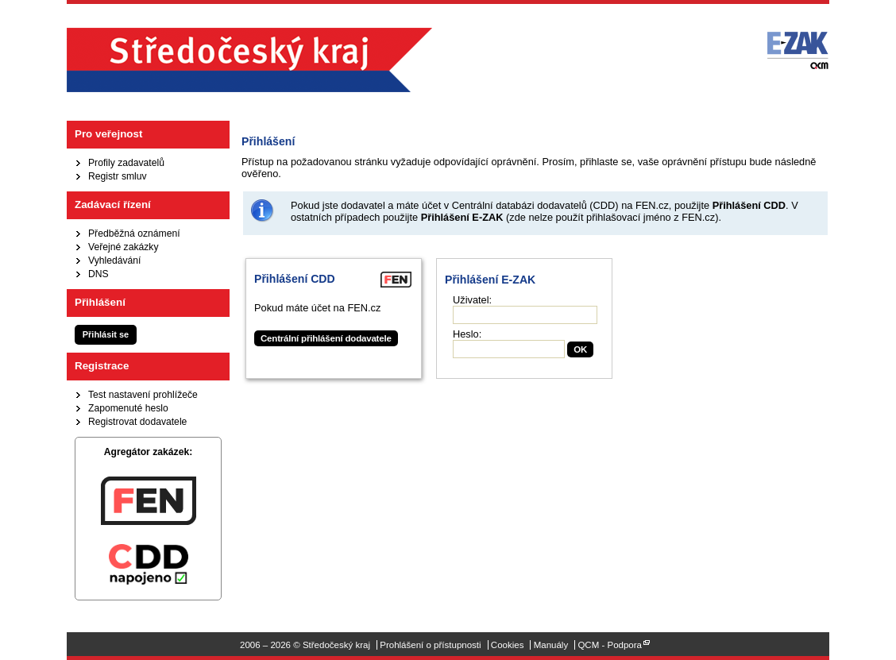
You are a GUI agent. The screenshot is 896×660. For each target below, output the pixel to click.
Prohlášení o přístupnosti (430, 645)
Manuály (551, 645)
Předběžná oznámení (134, 233)
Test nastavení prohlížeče (143, 394)
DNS (98, 274)
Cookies (507, 645)
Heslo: (467, 334)
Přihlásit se (106, 334)
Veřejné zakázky (123, 247)
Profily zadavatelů (126, 162)
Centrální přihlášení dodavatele (326, 338)
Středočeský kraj (249, 60)
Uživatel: (472, 300)
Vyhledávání (114, 260)
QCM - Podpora (609, 645)
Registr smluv (117, 176)
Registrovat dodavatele (137, 421)
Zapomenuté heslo (128, 408)
